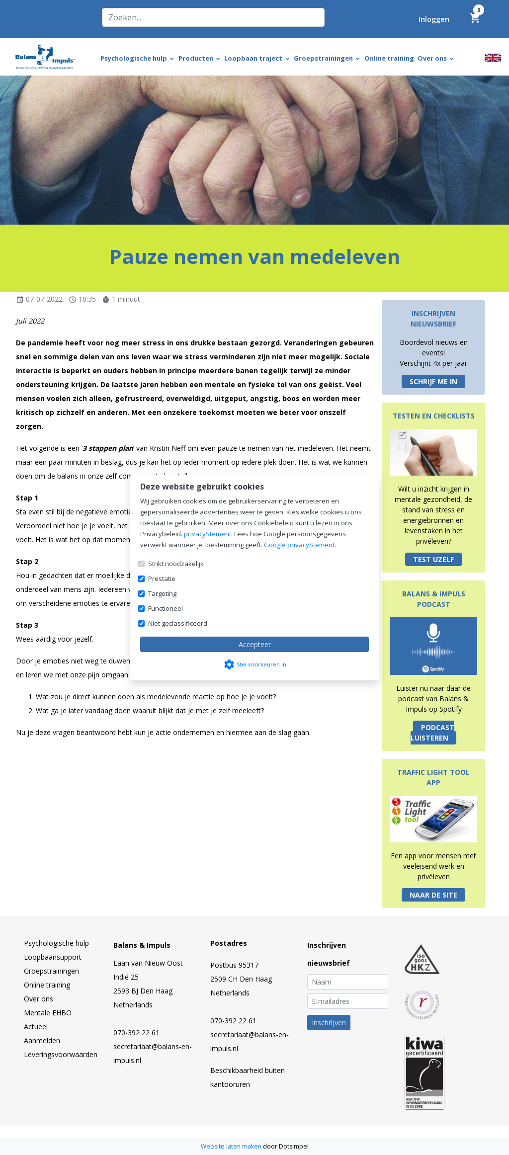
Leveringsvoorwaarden (60, 1054)
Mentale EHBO (48, 1012)
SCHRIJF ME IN (433, 381)
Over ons (38, 998)
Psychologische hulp (56, 943)
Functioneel (165, 608)
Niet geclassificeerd (177, 623)
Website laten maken (232, 1146)
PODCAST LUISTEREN (432, 732)
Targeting (162, 593)
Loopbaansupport (53, 957)
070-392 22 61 (136, 1032)
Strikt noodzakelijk (176, 563)
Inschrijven (329, 1022)
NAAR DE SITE (433, 895)
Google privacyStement (299, 544)
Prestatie (161, 578)
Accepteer (255, 644)
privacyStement (207, 533)
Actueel (36, 1026)
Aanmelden (42, 1040)
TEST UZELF (433, 559)
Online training (47, 985)
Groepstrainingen (51, 971)
